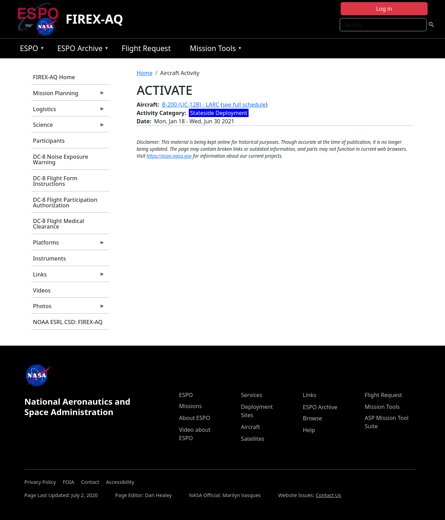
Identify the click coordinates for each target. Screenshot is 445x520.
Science (68, 126)
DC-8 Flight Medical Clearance (58, 223)
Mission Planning (68, 94)
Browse (312, 418)
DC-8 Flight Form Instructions (55, 181)
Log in (384, 9)
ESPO (30, 49)
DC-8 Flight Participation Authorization (65, 202)
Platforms (68, 244)
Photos (68, 307)
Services (251, 395)
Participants (49, 141)
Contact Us (328, 495)
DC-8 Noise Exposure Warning (60, 159)
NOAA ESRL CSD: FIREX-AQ (68, 322)
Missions (190, 406)
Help (309, 430)
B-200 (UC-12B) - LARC (190, 104)
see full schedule (244, 104)
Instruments (49, 258)
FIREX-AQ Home (54, 77)
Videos (42, 290)
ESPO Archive (81, 49)
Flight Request (146, 48)
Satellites (252, 439)
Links (68, 276)
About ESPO (194, 418)
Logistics (68, 110)
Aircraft (250, 427)
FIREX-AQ (94, 18)
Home (145, 73)
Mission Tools (214, 49)
